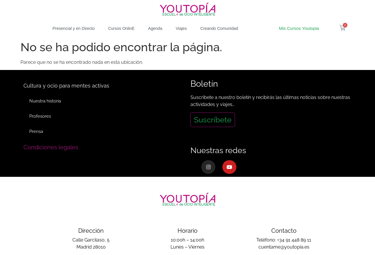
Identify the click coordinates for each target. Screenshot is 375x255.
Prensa (36, 131)
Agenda (155, 28)
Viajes (181, 28)
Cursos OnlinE (121, 28)
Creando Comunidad (219, 28)
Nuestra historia (45, 101)
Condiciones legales (50, 147)
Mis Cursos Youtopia (299, 28)
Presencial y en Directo (73, 28)
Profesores (40, 116)
